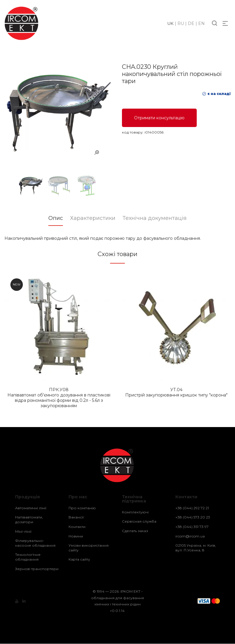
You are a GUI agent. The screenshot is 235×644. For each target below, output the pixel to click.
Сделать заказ (135, 531)
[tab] (51, 220)
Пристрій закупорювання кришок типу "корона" (176, 392)
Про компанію (82, 508)
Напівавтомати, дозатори (29, 519)
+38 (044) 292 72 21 (192, 508)
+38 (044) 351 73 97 (192, 527)
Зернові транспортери (36, 569)
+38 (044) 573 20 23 (192, 517)
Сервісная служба (139, 521)
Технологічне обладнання (28, 557)
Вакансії (76, 517)
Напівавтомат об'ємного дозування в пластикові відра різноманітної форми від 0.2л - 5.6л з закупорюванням (58, 398)
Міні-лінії (23, 531)
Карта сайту (79, 559)
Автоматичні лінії (30, 508)
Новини (76, 536)
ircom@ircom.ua (190, 536)
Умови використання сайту (89, 548)
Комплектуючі (135, 512)
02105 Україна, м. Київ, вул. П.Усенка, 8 (195, 548)
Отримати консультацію (159, 117)
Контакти (77, 527)
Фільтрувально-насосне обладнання (35, 543)
